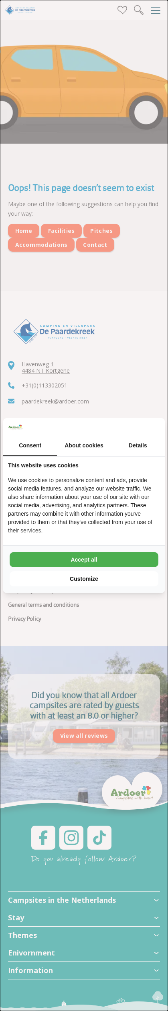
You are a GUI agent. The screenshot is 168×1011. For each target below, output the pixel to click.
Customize (84, 579)
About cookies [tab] (84, 445)
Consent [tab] (30, 445)
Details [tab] (138, 445)
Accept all (84, 559)
